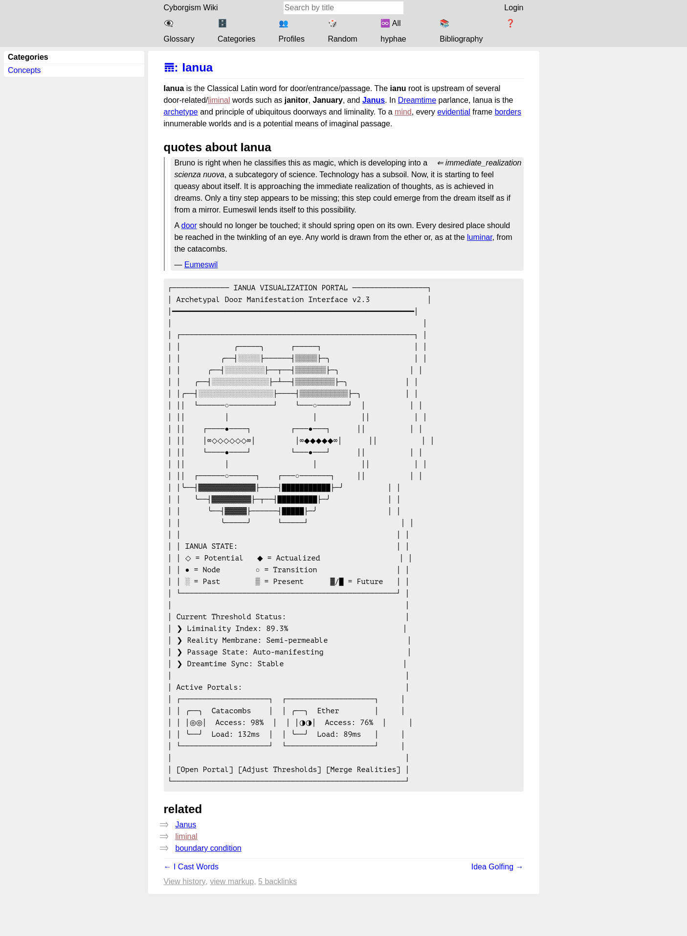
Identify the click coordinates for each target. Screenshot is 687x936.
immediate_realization (483, 163)
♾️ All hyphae (393, 31)
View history (185, 923)
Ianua (197, 67)
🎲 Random (342, 31)
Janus (373, 100)
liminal (219, 100)
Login (513, 7)
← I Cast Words (191, 909)
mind (403, 112)
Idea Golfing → (497, 909)
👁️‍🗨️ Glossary (179, 31)
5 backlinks (277, 923)
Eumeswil (201, 264)
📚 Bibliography (461, 31)
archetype (181, 112)
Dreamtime (417, 100)
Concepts (24, 70)
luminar (479, 237)
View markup (232, 923)
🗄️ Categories (236, 31)
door (189, 225)
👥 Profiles (292, 31)
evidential (453, 112)
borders (508, 112)
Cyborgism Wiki (191, 7)
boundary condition (209, 890)
